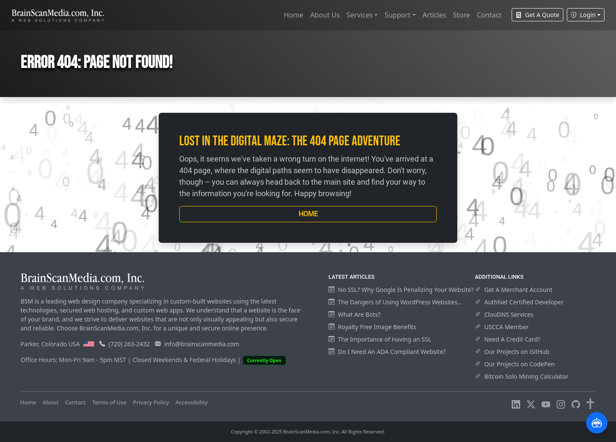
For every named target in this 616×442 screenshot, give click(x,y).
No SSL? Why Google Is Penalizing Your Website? (401, 290)
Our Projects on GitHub (512, 352)
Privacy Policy (151, 402)
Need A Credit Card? (507, 339)
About (50, 402)
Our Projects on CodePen (515, 364)
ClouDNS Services (504, 314)
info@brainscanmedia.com (201, 344)
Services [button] (359, 15)
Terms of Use (109, 402)
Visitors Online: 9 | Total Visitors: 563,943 (268, 402)
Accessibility (191, 402)
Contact (489, 15)
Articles (434, 15)
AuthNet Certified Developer (519, 302)
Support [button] (397, 15)
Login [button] (583, 15)
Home (294, 15)
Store (461, 15)
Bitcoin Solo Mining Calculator (522, 376)
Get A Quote (537, 15)
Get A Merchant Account (513, 290)
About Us (325, 15)
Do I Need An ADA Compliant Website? (387, 352)
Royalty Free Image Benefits (372, 327)
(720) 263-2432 (129, 344)
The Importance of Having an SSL (380, 339)
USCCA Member (502, 327)
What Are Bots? (355, 314)
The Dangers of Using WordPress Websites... (395, 302)
